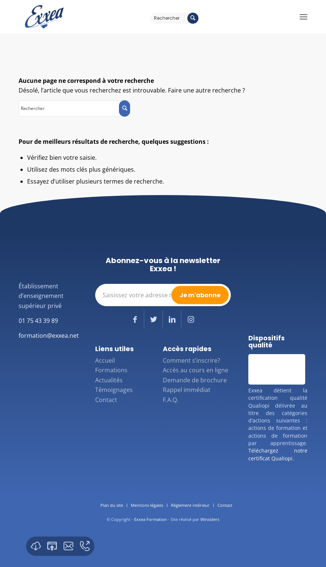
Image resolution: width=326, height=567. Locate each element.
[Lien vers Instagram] (190, 319)
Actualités (109, 380)
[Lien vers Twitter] (153, 319)
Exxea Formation (150, 519)
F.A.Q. (170, 400)
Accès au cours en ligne (195, 370)
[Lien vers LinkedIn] (172, 319)
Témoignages (114, 390)
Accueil (105, 360)
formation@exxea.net (49, 335)
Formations (111, 370)
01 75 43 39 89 (38, 321)
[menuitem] (112, 505)
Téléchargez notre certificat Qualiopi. (277, 454)
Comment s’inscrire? (191, 360)
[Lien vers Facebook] (135, 319)
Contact (106, 400)
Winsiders (209, 519)
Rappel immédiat (186, 390)
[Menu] (303, 17)
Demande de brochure (195, 380)
